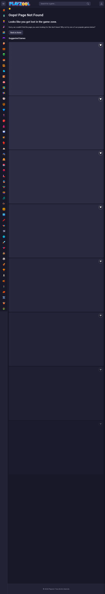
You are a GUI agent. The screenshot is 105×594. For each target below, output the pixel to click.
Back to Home (15, 32)
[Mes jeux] (101, 3)
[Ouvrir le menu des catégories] (3, 3)
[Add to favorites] (101, 45)
